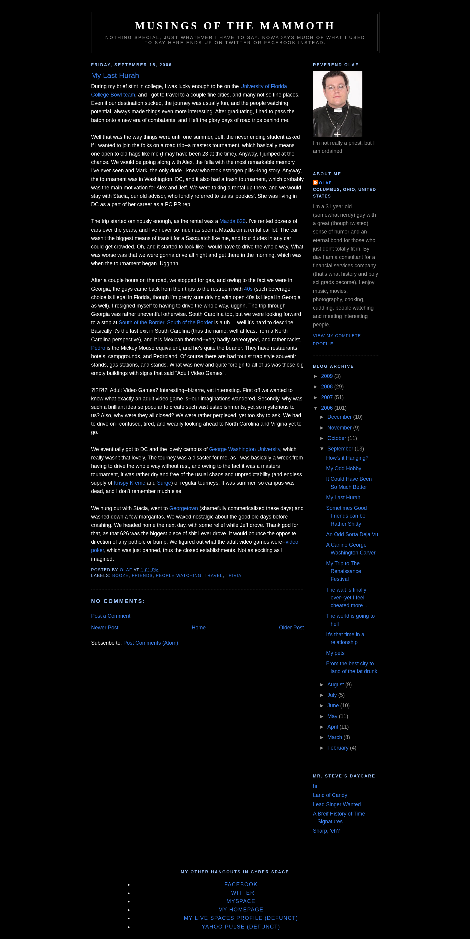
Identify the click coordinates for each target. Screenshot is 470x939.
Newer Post (104, 628)
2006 (327, 408)
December (340, 417)
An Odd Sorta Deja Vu (352, 534)
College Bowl (106, 95)
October (337, 438)
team (129, 95)
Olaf (325, 183)
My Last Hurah (343, 498)
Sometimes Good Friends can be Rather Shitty (346, 516)
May (333, 716)
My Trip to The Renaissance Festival (343, 571)
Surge (164, 483)
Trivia (233, 575)
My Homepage (241, 910)
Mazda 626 (232, 221)
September (341, 449)
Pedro (98, 348)
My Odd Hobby (343, 468)
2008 (327, 387)
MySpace (240, 901)
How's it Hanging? (347, 458)
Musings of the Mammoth (235, 26)
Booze (120, 575)
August (336, 685)
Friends (142, 575)
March (335, 737)
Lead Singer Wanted (337, 804)
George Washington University (244, 449)
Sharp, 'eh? (326, 831)
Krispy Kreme (129, 483)
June (333, 706)
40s (248, 289)
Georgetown (183, 508)
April (333, 727)
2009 (327, 376)
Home (199, 628)
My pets (335, 653)
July (332, 695)
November (340, 428)
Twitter (241, 893)
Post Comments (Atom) (150, 643)
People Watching (178, 575)
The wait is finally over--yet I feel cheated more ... (347, 598)
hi (315, 786)
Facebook (241, 884)
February (338, 748)
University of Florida (263, 86)
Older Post (291, 628)
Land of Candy (330, 795)
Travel (214, 575)
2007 (327, 397)
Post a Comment (110, 616)
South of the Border (141, 322)
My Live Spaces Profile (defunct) (241, 918)
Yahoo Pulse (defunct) (241, 927)
